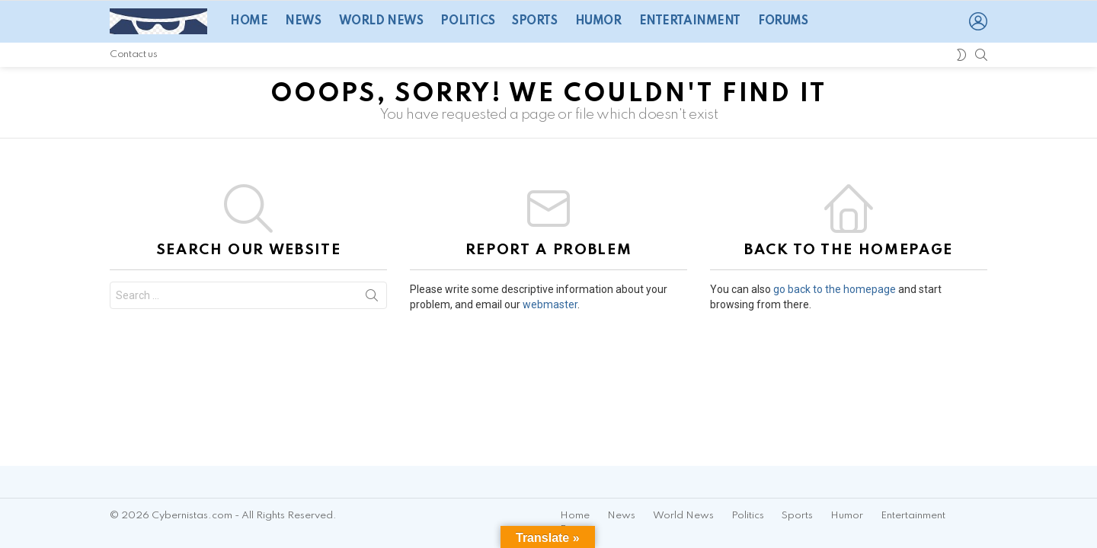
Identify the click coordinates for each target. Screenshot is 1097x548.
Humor (598, 21)
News (303, 21)
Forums (783, 21)
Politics (467, 21)
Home (248, 21)
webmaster (550, 304)
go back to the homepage (834, 289)
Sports (534, 21)
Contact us (133, 54)
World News (381, 21)
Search (372, 298)
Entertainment (690, 21)
